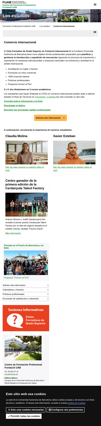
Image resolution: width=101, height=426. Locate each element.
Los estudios (44, 26)
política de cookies (76, 403)
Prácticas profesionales (26, 294)
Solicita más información (48, 118)
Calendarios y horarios (26, 290)
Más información (13, 233)
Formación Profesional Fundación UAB (19, 26)
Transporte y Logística (45, 97)
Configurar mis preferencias (65, 409)
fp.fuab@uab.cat (11, 374)
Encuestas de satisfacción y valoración (26, 299)
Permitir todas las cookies (23, 416)
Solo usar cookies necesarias (25, 409)
